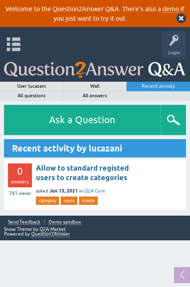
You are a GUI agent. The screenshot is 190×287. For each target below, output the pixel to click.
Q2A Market (53, 229)
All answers (95, 95)
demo (170, 8)
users (69, 200)
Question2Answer (50, 234)
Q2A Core (94, 191)
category (47, 200)
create (88, 200)
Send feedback (24, 222)
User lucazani (31, 86)
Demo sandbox (65, 222)
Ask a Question (82, 119)
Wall (94, 86)
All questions (32, 95)
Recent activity (158, 86)
